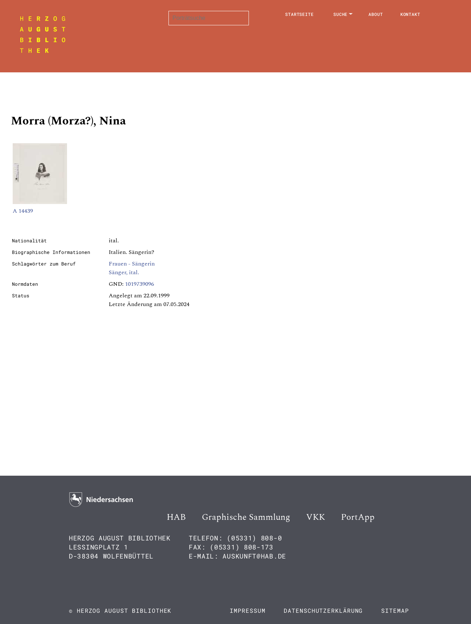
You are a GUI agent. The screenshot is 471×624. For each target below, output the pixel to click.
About (375, 14)
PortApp (358, 517)
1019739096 (139, 284)
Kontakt (410, 14)
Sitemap (395, 610)
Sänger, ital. (124, 272)
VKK (315, 517)
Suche (340, 14)
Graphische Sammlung (246, 517)
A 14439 (23, 211)
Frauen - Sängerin (132, 263)
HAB (176, 517)
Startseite (299, 14)
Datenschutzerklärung (323, 610)
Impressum (247, 610)
